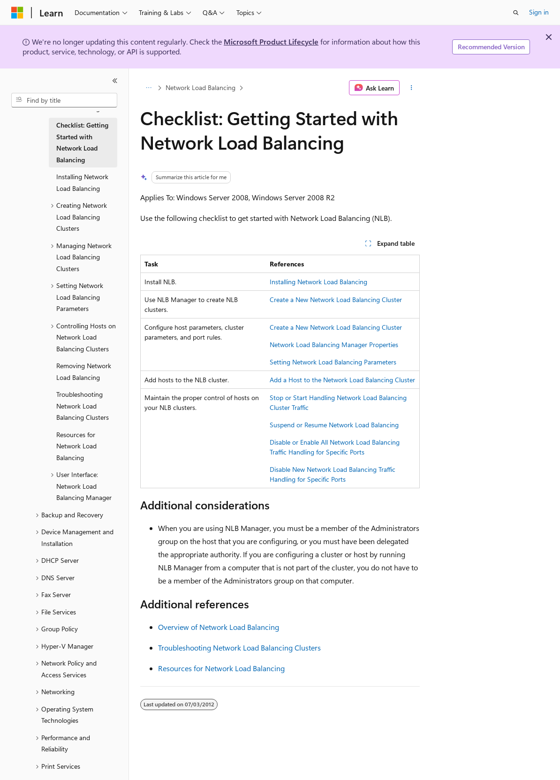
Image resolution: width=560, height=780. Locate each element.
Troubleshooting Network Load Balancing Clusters (239, 647)
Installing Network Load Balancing (318, 281)
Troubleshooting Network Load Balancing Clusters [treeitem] (82, 406)
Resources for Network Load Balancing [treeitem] (76, 446)
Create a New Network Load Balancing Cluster (336, 299)
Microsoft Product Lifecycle (271, 41)
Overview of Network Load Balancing (218, 627)
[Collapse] (115, 80)
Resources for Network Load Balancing (221, 668)
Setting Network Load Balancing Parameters (333, 361)
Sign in (539, 12)
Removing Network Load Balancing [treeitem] (83, 371)
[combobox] (64, 100)
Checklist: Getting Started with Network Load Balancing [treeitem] (82, 142)
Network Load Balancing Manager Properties (334, 344)
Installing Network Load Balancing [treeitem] (82, 182)
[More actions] (411, 87)
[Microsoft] (17, 13)
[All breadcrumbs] (148, 87)
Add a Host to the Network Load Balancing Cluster (342, 379)
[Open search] (516, 12)
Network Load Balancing (200, 87)
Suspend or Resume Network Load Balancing (334, 424)
